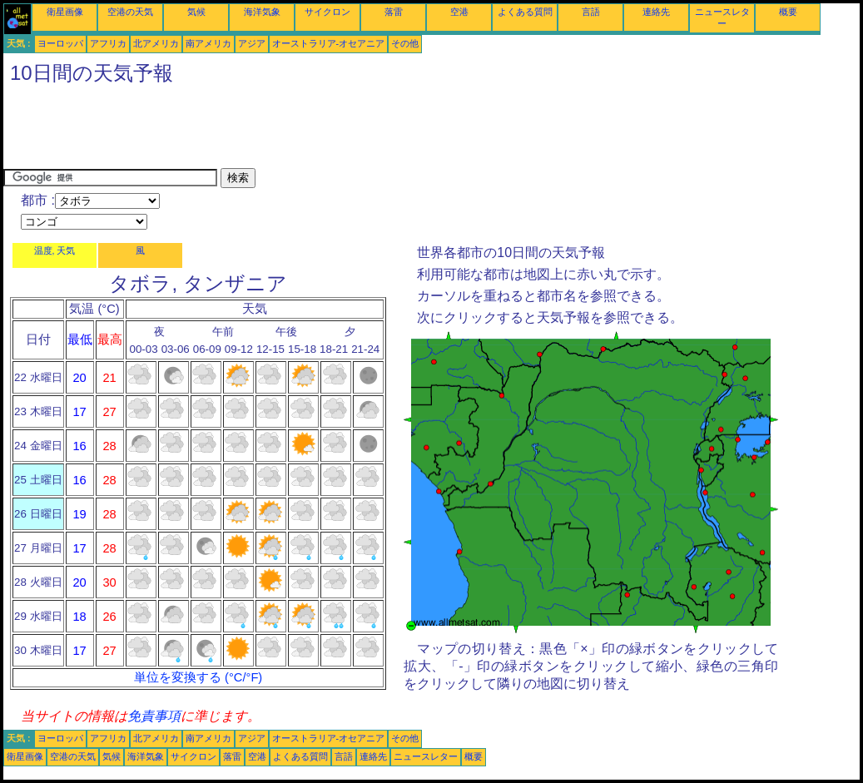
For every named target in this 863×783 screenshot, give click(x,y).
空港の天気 (130, 12)
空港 (459, 12)
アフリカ (108, 43)
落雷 (393, 12)
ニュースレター (426, 756)
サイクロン (327, 12)
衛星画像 (65, 12)
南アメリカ (208, 43)
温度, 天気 (55, 250)
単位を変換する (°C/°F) (198, 677)
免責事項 (154, 716)
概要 (788, 12)
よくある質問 (525, 12)
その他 (405, 43)
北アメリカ (156, 43)
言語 (591, 12)
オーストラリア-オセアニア (328, 43)
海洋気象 (262, 12)
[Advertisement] (306, 130)
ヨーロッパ (60, 43)
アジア (251, 43)
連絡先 (656, 12)
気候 (196, 12)
